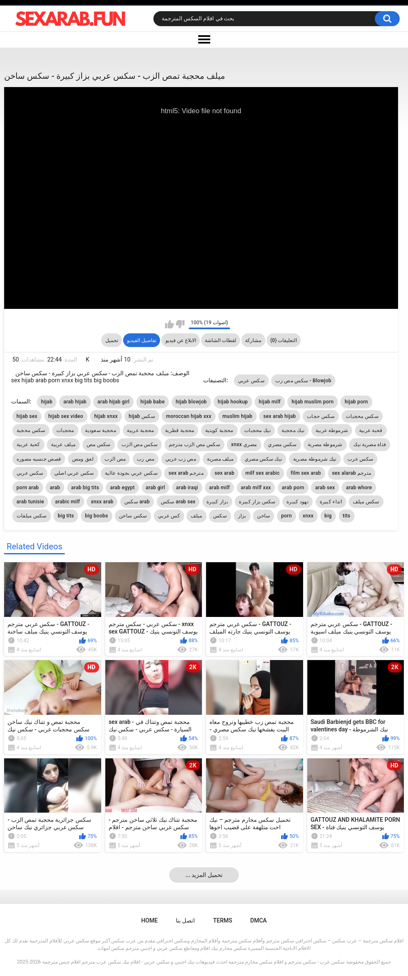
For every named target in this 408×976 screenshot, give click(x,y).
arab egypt (122, 487)
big (328, 516)
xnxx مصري (244, 444)
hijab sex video (66, 416)
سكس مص (99, 444)
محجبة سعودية (100, 430)
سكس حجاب (321, 416)
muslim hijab (237, 416)
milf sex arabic (262, 473)
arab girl (155, 487)
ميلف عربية (63, 444)
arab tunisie (30, 502)
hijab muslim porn (312, 402)
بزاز (242, 516)
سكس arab (137, 502)
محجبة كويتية (219, 430)
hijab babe (153, 402)
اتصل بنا (185, 920)
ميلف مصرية (220, 459)
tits (346, 516)
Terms (222, 920)
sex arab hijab (279, 416)
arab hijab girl (113, 402)
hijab (46, 402)
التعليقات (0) (283, 340)
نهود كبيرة (297, 502)
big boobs (96, 516)
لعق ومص (83, 459)
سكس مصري (282, 444)
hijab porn (356, 402)
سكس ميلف (366, 502)
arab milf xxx (256, 487)
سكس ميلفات (32, 516)
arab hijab (75, 402)
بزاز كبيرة (217, 502)
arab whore (359, 487)
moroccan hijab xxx (188, 416)
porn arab (28, 487)
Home (149, 920)
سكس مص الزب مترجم (194, 444)
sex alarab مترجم (352, 473)
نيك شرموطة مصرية (315, 459)
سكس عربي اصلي (74, 473)
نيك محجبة (293, 430)
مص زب (145, 459)
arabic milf (67, 502)
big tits (66, 516)
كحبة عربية (28, 444)
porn (286, 516)
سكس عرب (360, 459)
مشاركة (253, 340)
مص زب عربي (180, 459)
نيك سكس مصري (263, 459)
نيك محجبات (257, 430)
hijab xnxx (106, 416)
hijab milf (270, 402)
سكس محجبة (31, 430)
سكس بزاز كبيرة (257, 502)
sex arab (224, 473)
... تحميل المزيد (204, 875)
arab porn (293, 487)
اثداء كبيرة (331, 502)
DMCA (258, 920)
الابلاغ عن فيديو (180, 340)
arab (55, 487)
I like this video (169, 324)
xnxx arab (102, 502)
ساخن (263, 516)
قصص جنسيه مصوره (39, 459)
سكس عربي (251, 381)
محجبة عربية (140, 430)
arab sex (325, 487)
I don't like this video (180, 324)
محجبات (65, 430)
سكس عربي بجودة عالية (131, 473)
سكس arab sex (178, 502)
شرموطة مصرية (325, 444)
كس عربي (169, 516)
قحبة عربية (371, 430)
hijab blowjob (191, 402)
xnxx (308, 516)
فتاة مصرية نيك (369, 444)
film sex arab (306, 473)
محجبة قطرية (179, 430)
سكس (220, 516)
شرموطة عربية (332, 430)
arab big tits (85, 487)
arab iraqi (187, 487)
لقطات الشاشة (220, 340)
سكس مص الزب (139, 444)
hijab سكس (142, 416)
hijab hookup (233, 402)
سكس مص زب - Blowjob (303, 381)
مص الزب (115, 459)
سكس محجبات (362, 416)
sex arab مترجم (186, 473)
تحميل (111, 340)
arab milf (219, 487)
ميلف (196, 516)
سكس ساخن (133, 516)
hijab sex (27, 416)
